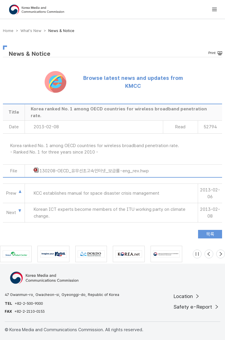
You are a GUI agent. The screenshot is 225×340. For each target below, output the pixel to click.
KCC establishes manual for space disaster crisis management (96, 193)
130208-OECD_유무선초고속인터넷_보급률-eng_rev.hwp (94, 171)
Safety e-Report (196, 307)
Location (186, 296)
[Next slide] (220, 254)
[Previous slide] (208, 254)
